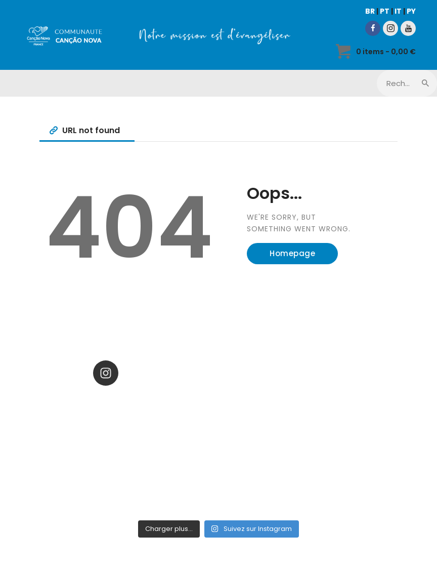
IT (398, 11)
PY (411, 11)
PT (384, 11)
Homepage (292, 253)
